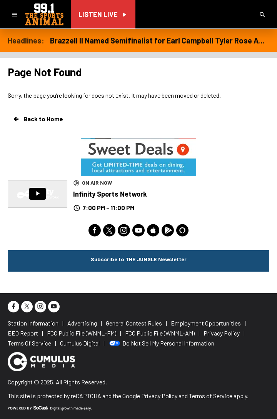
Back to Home (37, 119)
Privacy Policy (159, 395)
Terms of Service (210, 395)
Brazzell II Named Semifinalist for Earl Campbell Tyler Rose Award (159, 40)
